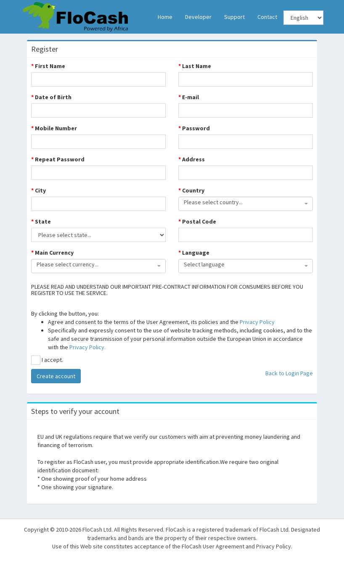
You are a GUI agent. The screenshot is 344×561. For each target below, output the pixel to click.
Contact (267, 17)
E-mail (188, 97)
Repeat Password (58, 159)
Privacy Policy (257, 322)
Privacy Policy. (87, 347)
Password (194, 128)
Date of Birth (51, 97)
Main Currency (52, 252)
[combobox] (245, 204)
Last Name (194, 66)
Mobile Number (54, 128)
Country (191, 190)
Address (191, 159)
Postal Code (197, 221)
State (41, 221)
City (38, 190)
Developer (198, 17)
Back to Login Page (289, 373)
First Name (48, 66)
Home (165, 17)
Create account (56, 376)
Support (234, 17)
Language (193, 252)
